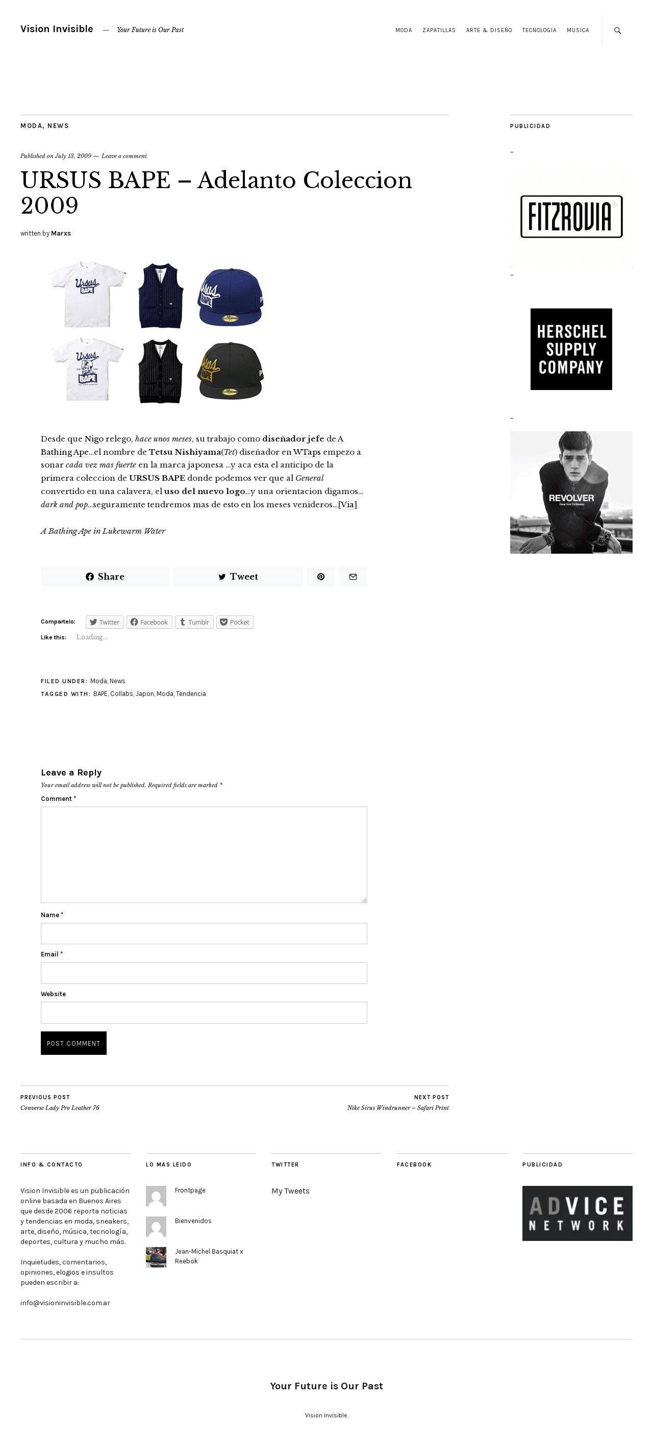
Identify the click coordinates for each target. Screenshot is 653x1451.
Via (347, 504)
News (58, 125)
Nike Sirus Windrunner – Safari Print (398, 1103)
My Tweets (290, 1191)
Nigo (94, 439)
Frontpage (190, 1190)
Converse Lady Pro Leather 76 (59, 1103)
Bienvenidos (193, 1221)
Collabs (121, 693)
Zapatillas (439, 30)
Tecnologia (539, 30)
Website (53, 994)
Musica (578, 30)
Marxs (61, 233)
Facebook (414, 1164)
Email (52, 954)
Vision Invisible (56, 29)
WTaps (307, 452)
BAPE (100, 693)
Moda (403, 30)
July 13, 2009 (73, 156)
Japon (145, 693)
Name (52, 915)
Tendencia (191, 693)
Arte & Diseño (489, 30)
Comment (58, 798)
